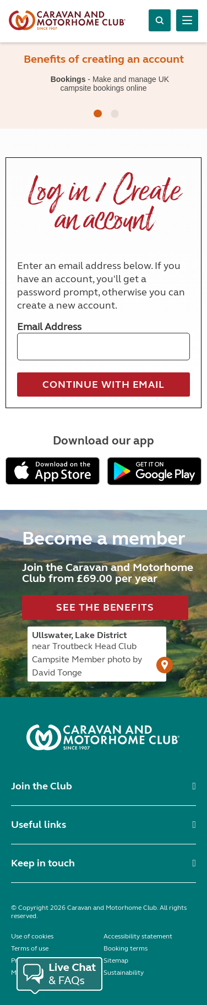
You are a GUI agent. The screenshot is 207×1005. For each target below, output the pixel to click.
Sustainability (123, 972)
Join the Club (41, 786)
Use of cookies (32, 936)
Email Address (49, 327)
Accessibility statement (137, 936)
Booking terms (125, 948)
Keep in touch (43, 863)
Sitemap (115, 960)
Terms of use (29, 948)
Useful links (38, 825)
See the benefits (105, 607)
